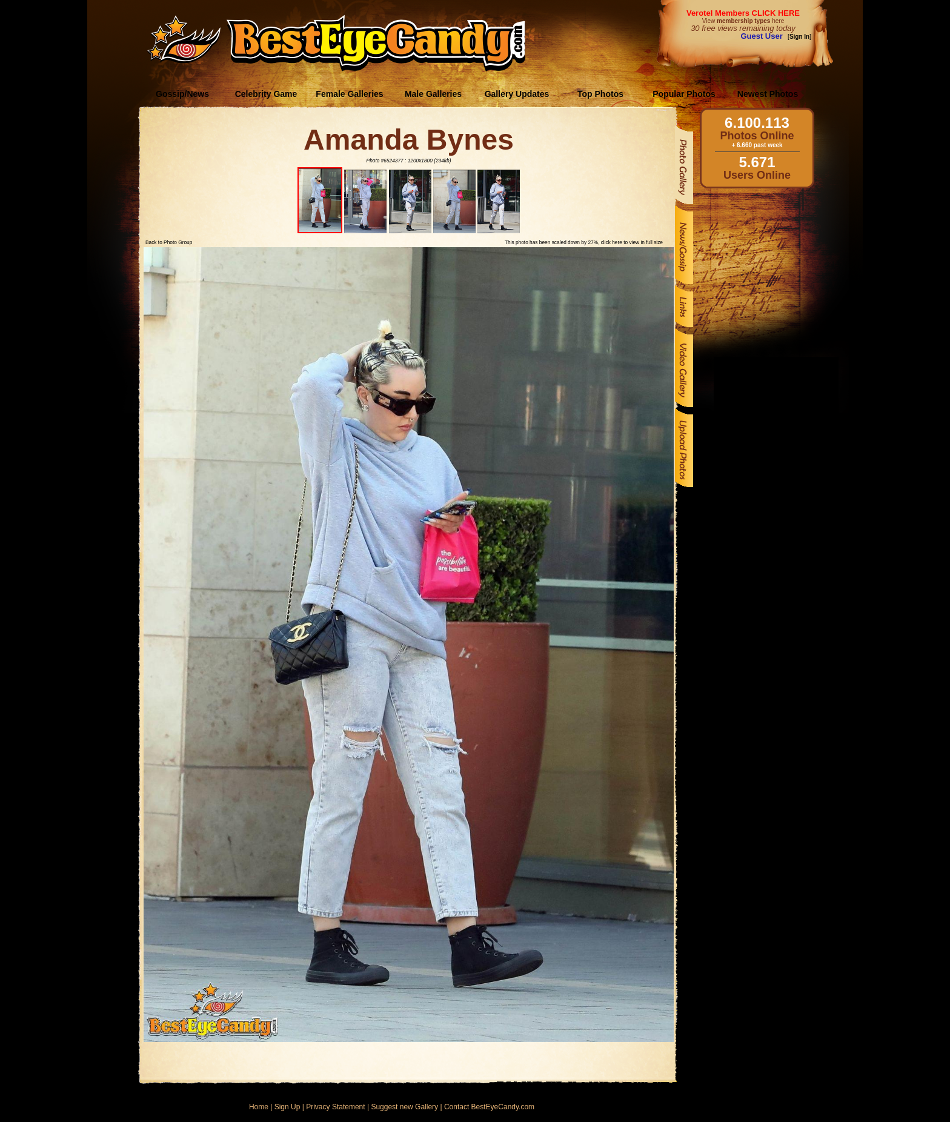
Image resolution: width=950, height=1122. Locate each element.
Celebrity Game (266, 94)
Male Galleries (433, 94)
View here (743, 21)
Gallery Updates (517, 94)
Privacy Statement (335, 1107)
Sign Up (287, 1107)
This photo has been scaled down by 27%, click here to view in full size (584, 242)
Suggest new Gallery (404, 1107)
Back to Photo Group (168, 242)
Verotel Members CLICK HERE (743, 13)
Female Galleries (349, 94)
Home (258, 1107)
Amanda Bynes (409, 140)
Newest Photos (767, 94)
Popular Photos (684, 94)
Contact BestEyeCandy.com (489, 1107)
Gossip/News (182, 94)
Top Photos (600, 94)
